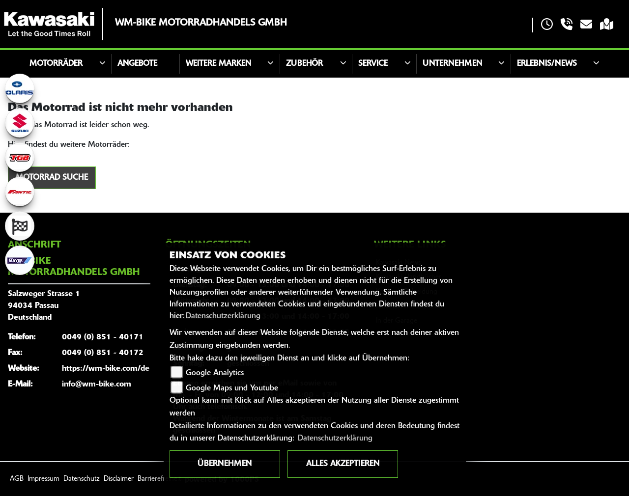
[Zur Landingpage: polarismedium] (19, 88)
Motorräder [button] (56, 64)
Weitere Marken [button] (218, 64)
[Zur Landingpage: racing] (19, 226)
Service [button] (373, 64)
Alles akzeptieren (342, 464)
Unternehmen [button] (452, 64)
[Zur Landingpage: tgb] (19, 157)
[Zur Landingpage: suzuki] (19, 123)
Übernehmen (225, 464)
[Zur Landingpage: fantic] (19, 191)
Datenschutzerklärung (223, 316)
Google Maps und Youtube (232, 388)
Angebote (137, 64)
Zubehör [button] (304, 64)
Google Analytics (215, 373)
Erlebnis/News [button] (547, 64)
